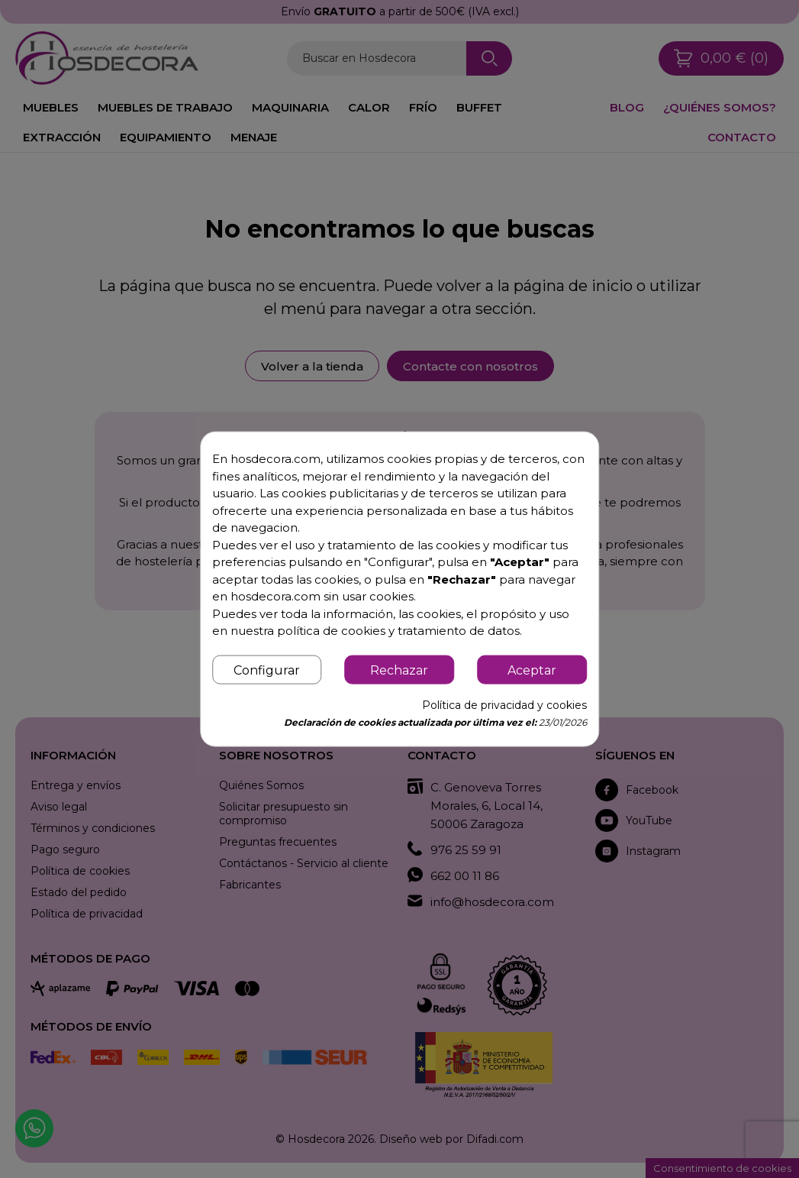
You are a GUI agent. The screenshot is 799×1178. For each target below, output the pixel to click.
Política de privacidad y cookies (504, 704)
